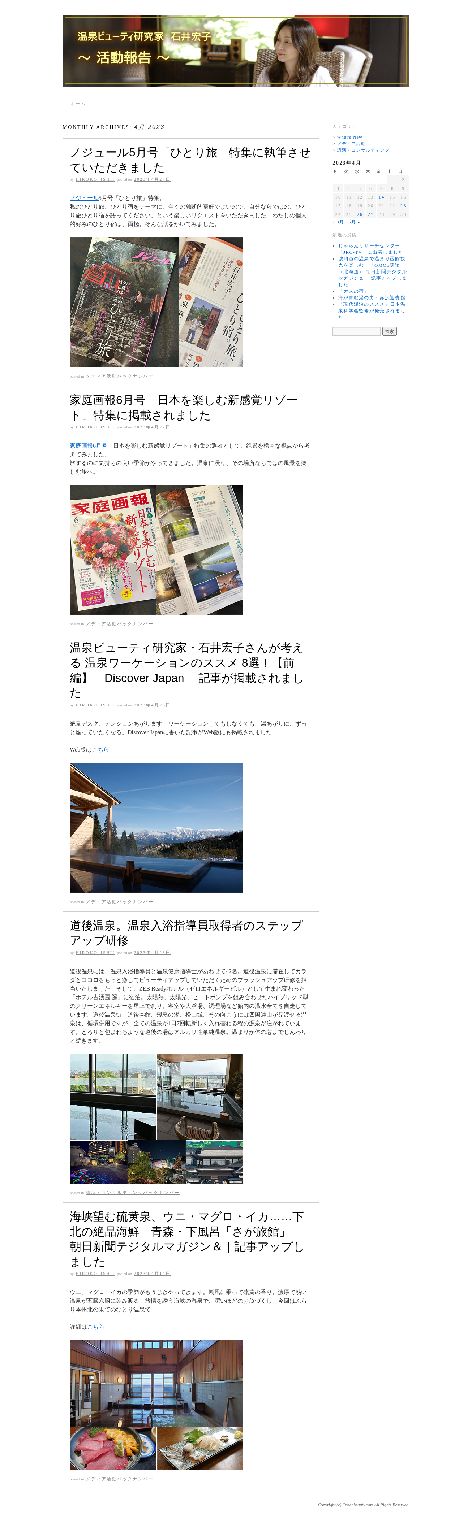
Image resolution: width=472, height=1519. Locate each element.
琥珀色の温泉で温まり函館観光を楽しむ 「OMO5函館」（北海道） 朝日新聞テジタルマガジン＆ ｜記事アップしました (372, 271)
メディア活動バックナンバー (120, 376)
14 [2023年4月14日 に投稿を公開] (382, 197)
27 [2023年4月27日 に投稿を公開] (371, 214)
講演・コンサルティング (363, 150)
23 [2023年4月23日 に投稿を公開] (403, 205)
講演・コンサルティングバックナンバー (133, 1192)
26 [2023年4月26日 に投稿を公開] (360, 214)
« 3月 (338, 222)
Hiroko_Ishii (95, 179)
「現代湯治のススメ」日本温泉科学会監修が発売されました (372, 310)
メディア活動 (351, 143)
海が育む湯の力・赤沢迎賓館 (372, 297)
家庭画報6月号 (88, 446)
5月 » (354, 222)
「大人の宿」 (353, 291)
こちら (100, 750)
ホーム (78, 103)
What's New (349, 137)
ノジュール (84, 198)
